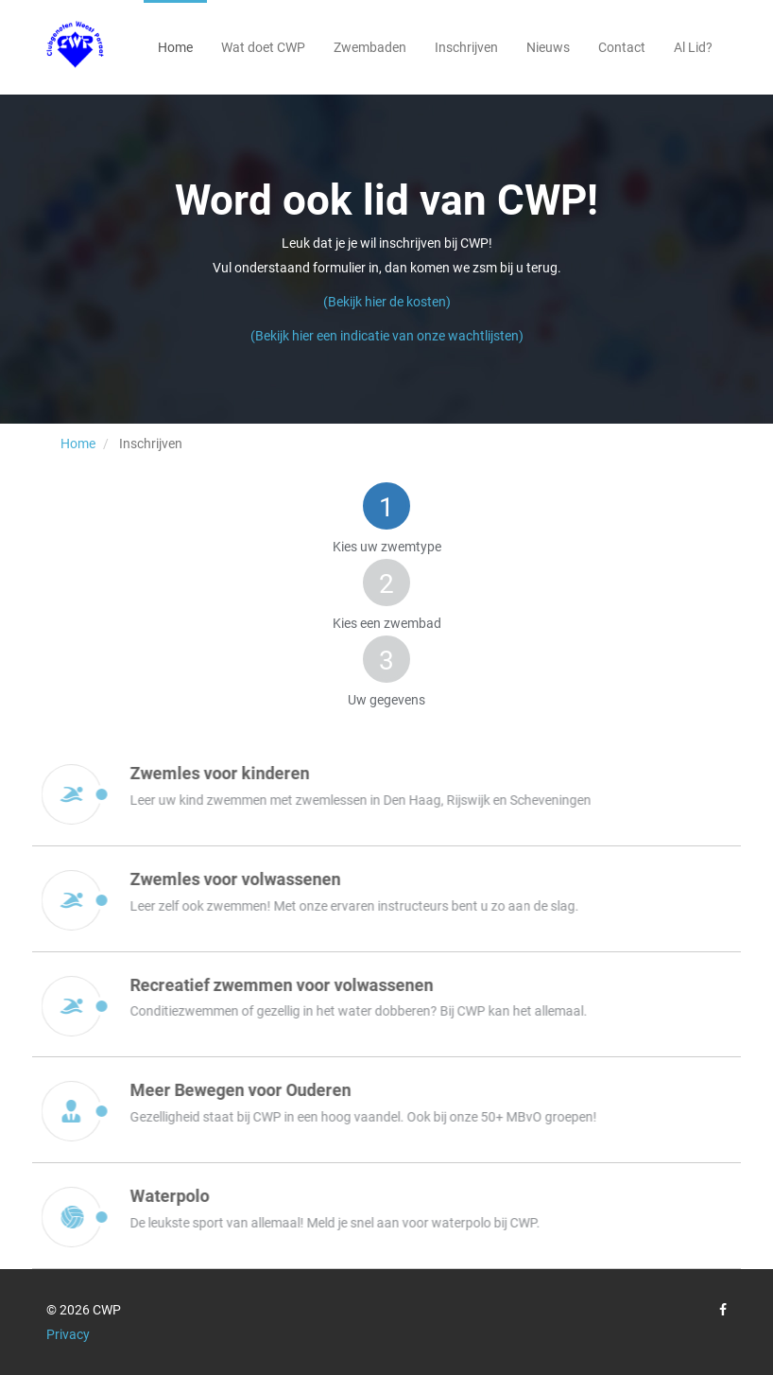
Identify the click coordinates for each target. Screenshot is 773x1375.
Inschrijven (466, 47)
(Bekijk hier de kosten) (387, 301)
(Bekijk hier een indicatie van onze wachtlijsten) (387, 335)
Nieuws (548, 47)
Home (175, 47)
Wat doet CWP (263, 47)
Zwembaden (370, 47)
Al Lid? (693, 47)
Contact (621, 47)
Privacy (68, 1334)
